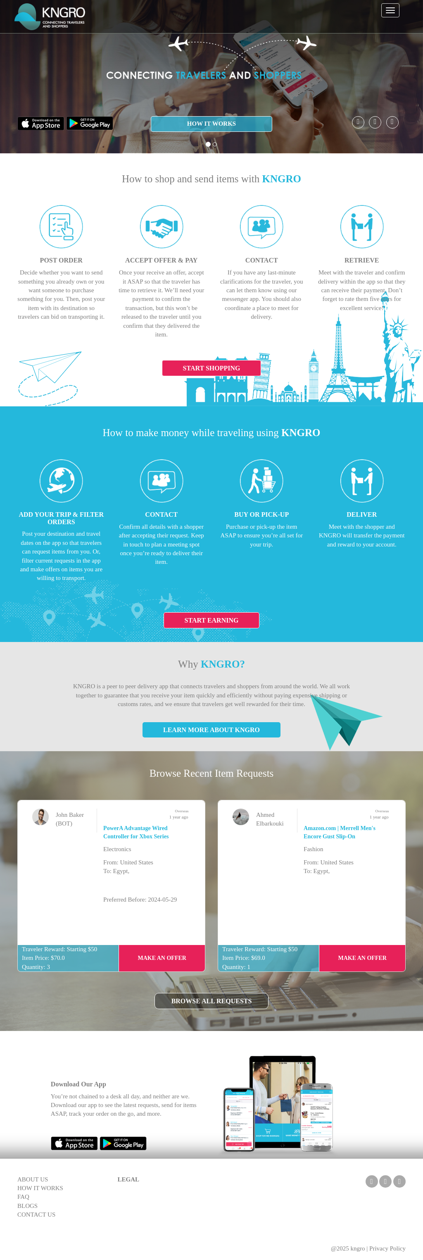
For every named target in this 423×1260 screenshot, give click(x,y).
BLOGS (27, 1206)
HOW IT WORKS (211, 123)
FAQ (23, 1196)
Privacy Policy (387, 1248)
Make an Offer (162, 958)
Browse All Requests (211, 1001)
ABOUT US (32, 1179)
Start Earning (212, 620)
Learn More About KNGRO (211, 729)
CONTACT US (36, 1214)
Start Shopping (211, 368)
